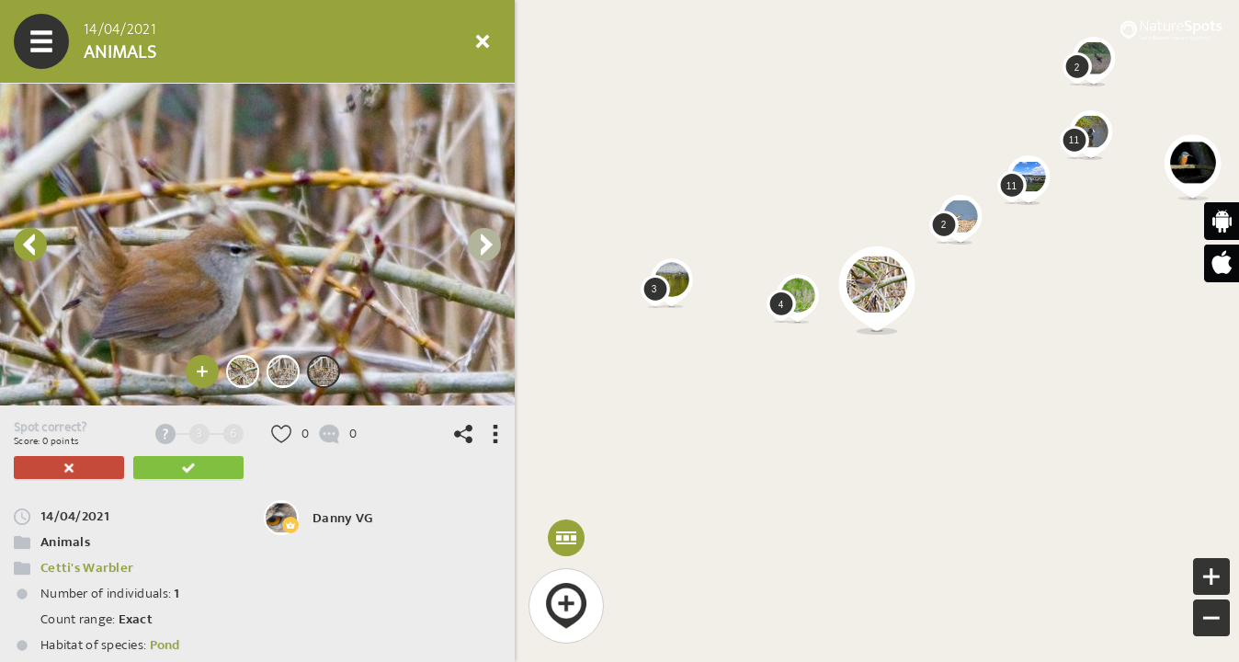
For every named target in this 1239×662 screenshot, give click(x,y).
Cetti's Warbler (86, 567)
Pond (165, 644)
